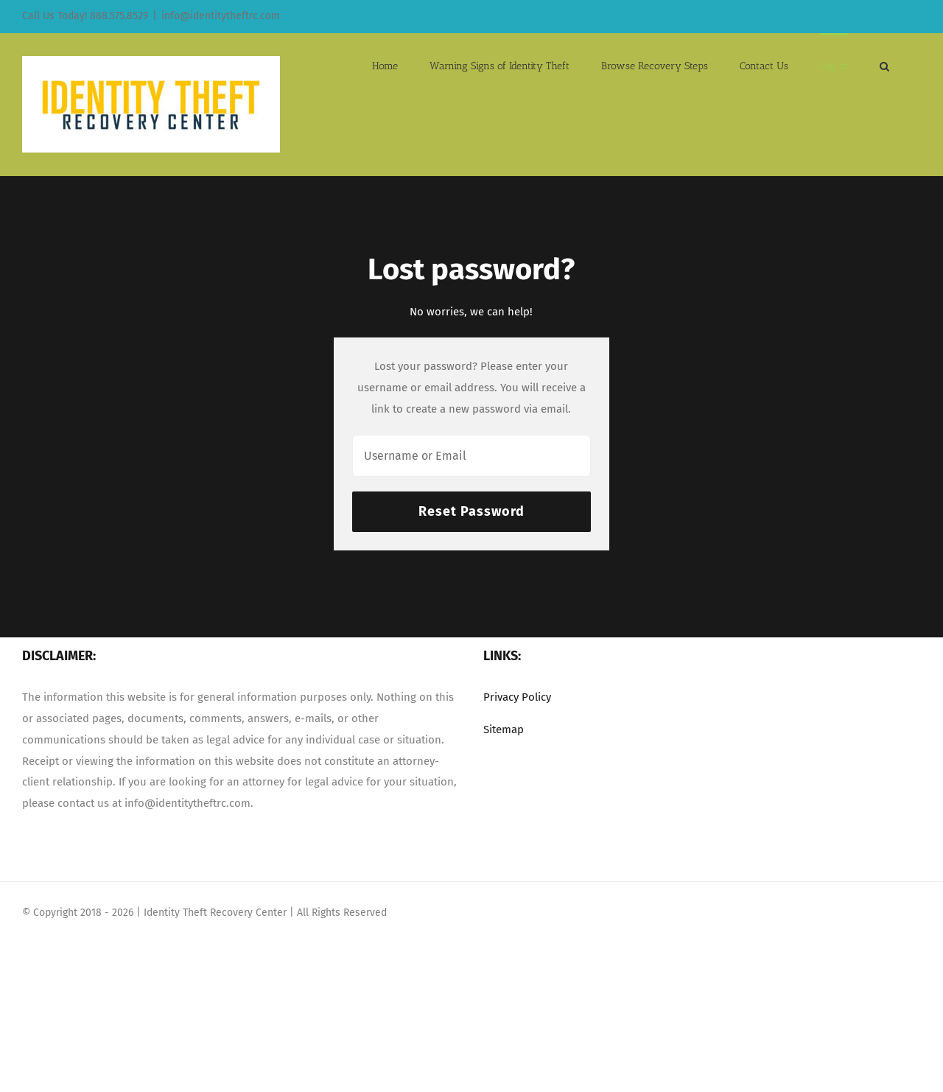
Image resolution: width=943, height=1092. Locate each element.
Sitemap (503, 729)
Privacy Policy (517, 697)
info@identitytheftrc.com (220, 16)
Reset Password (471, 511)
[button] (884, 65)
